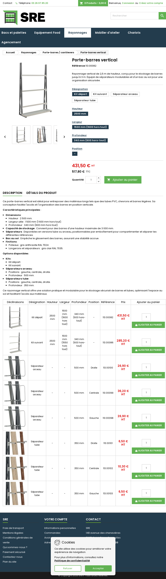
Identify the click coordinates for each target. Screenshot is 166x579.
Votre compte (55, 519)
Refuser (67, 568)
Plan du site (9, 561)
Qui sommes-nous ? (15, 547)
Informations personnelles (60, 528)
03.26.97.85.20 (39, 3)
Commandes (52, 533)
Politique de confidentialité (72, 560)
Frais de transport (13, 528)
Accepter (98, 568)
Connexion (128, 3)
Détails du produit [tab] (41, 193)
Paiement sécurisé (14, 552)
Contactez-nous (13, 557)
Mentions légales (13, 533)
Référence (78, 66)
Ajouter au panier (122, 180)
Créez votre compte (151, 3)
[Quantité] (91, 180)
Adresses (50, 542)
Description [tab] (12, 193)
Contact (7, 3)
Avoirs (48, 537)
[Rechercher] (138, 15)
